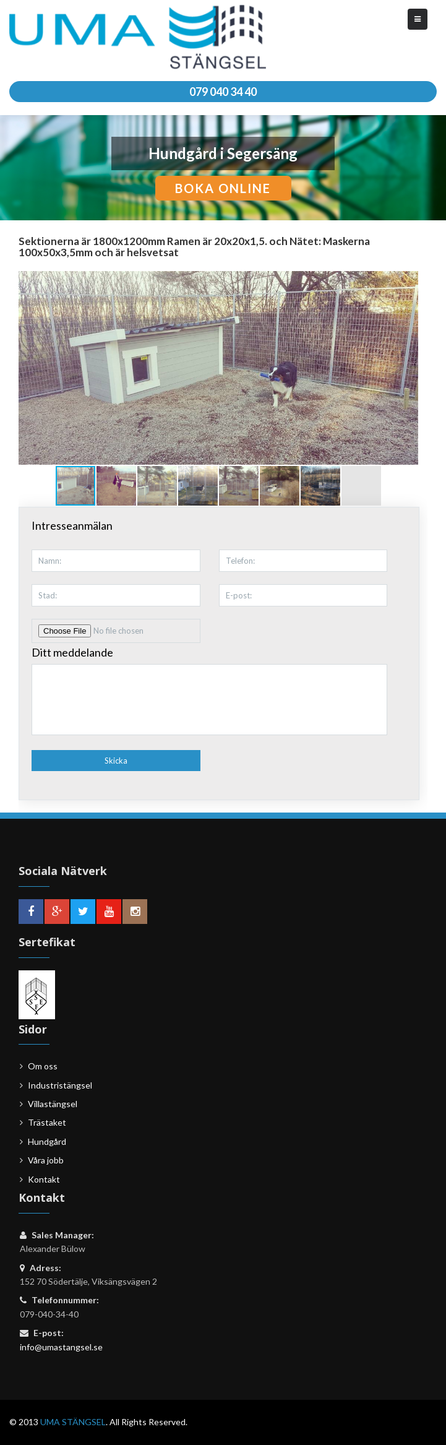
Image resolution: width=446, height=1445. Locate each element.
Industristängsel (60, 1085)
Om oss (43, 1066)
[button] (407, 367)
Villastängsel (52, 1103)
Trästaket (47, 1122)
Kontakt (44, 1179)
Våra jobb (46, 1160)
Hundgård (47, 1141)
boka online (223, 188)
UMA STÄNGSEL (73, 1422)
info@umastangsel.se (61, 1347)
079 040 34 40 (223, 91)
